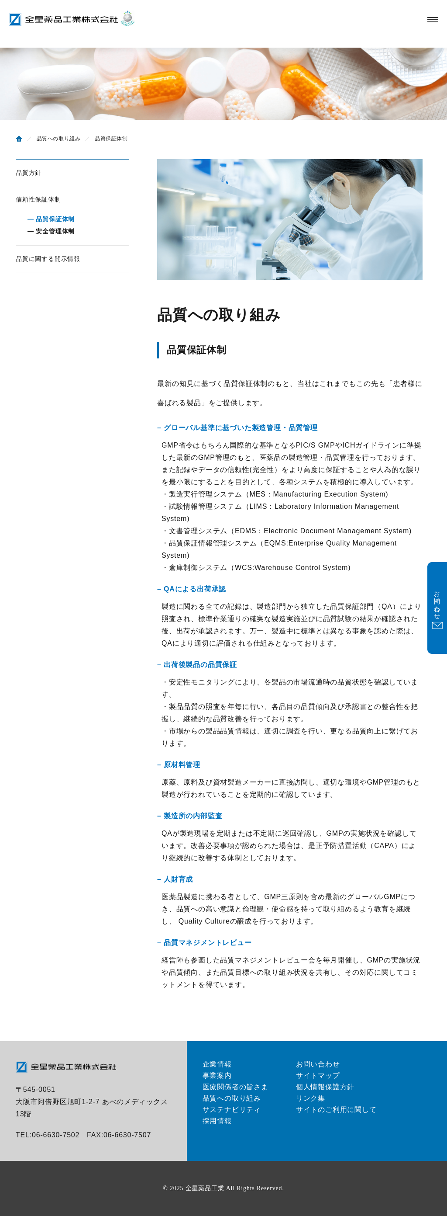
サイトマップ (318, 1075)
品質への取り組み (232, 1098)
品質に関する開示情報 (48, 258)
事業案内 (217, 1075)
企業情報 (217, 1064)
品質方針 (28, 172)
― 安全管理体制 (51, 231)
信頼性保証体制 (38, 199)
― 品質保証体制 (51, 218)
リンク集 (310, 1098)
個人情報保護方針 (325, 1087)
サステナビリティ (232, 1109)
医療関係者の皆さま (235, 1087)
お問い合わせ (318, 1064)
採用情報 (217, 1121)
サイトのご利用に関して (336, 1109)
